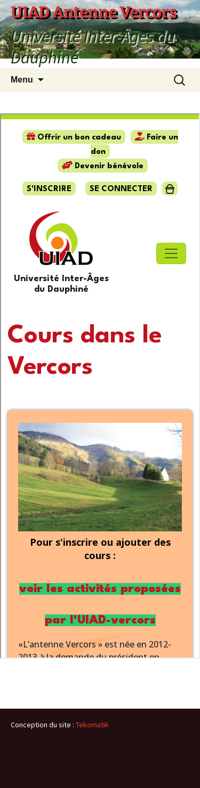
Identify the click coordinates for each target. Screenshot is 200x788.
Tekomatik (92, 724)
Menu (22, 79)
